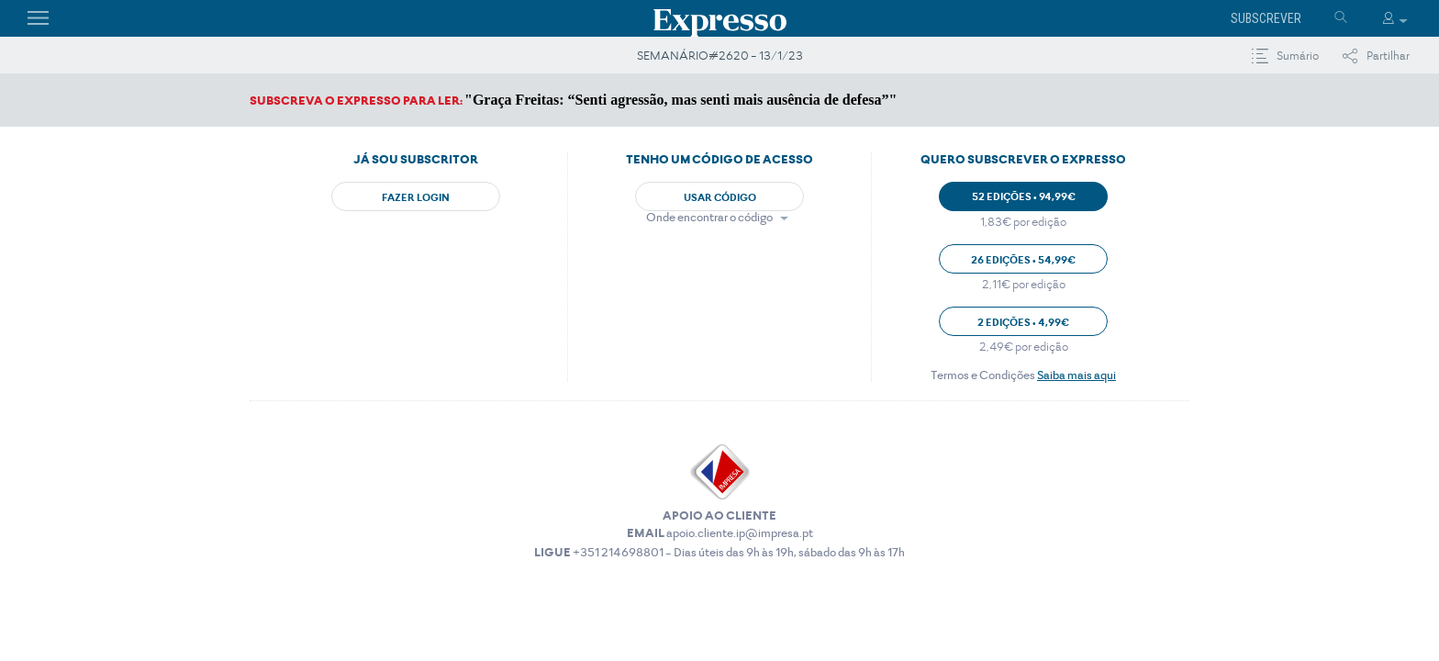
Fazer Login (416, 197)
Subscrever (1266, 18)
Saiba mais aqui (1076, 375)
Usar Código (720, 197)
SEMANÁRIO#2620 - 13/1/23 (720, 55)
